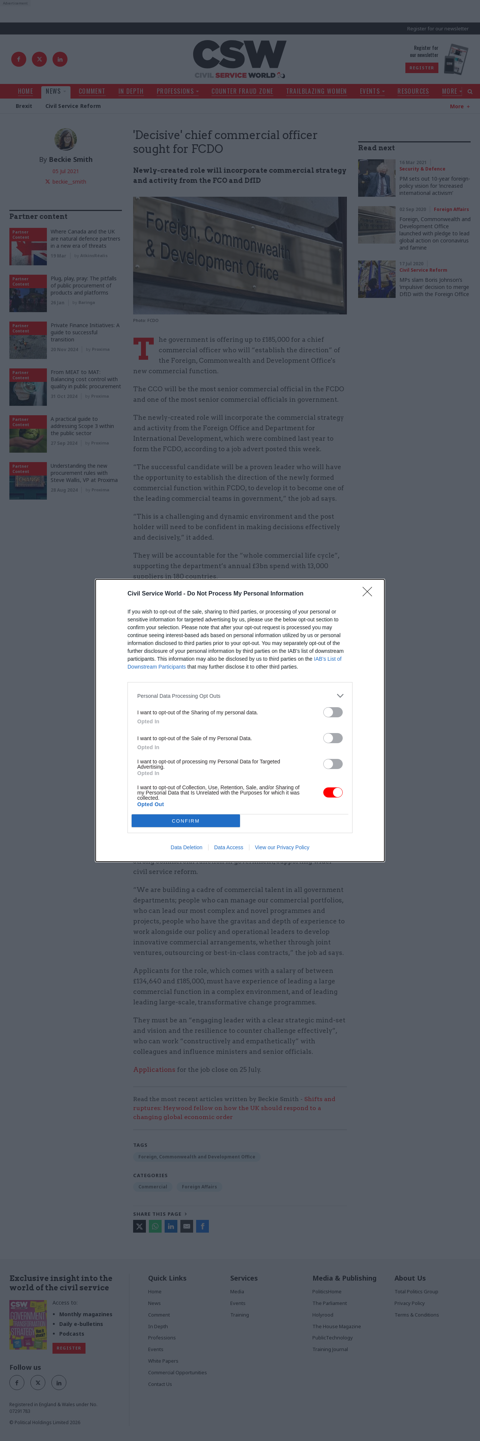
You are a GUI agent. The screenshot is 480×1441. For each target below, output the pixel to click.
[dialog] (240, 720)
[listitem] (240, 696)
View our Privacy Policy (282, 847)
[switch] (333, 712)
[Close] (370, 594)
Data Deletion (186, 847)
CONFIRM (186, 821)
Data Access (228, 847)
